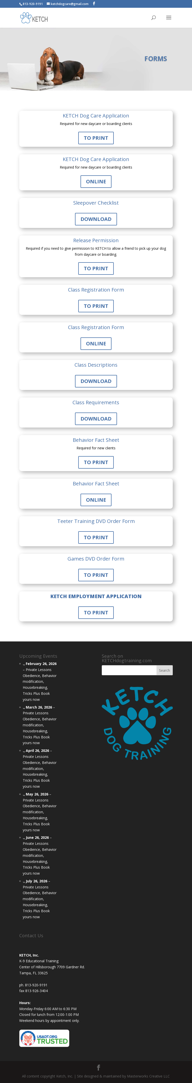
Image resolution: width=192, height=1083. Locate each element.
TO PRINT (96, 137)
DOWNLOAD (96, 219)
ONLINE (96, 181)
